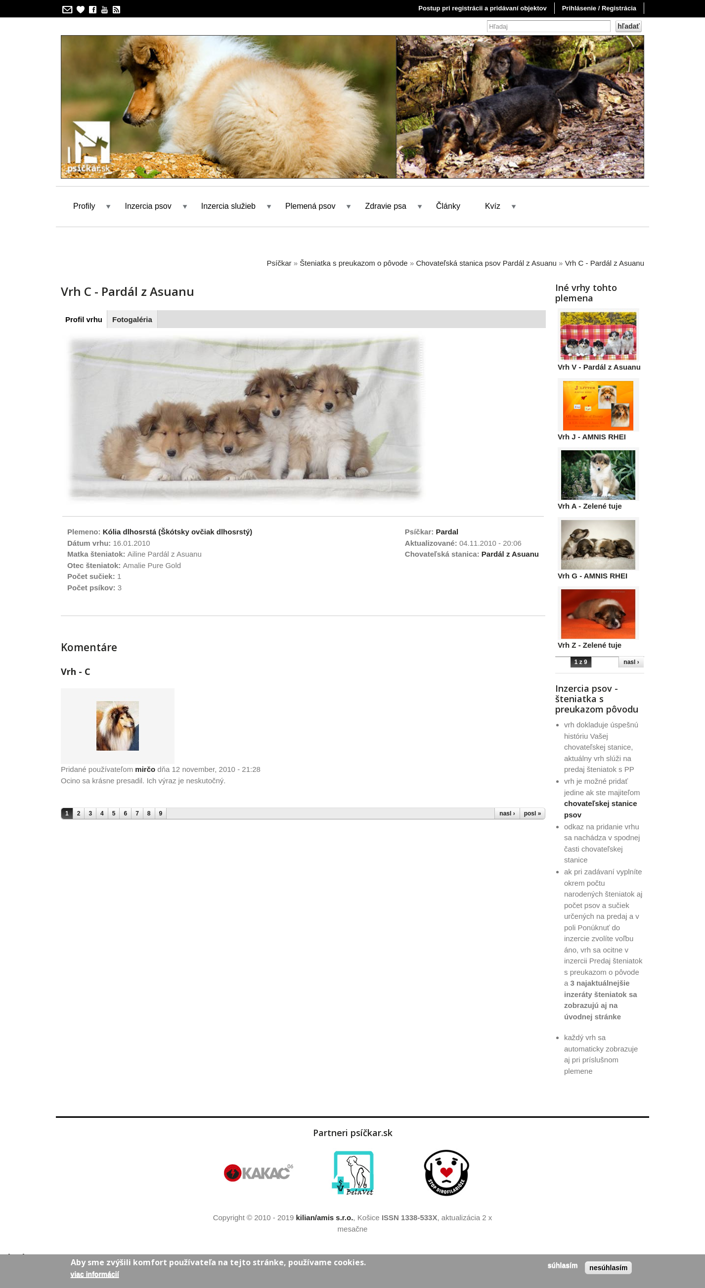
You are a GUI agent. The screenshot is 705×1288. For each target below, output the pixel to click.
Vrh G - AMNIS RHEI (592, 576)
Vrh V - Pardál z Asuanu (599, 367)
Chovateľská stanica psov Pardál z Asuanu (486, 263)
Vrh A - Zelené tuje (590, 506)
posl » (532, 813)
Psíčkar (279, 263)
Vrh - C (75, 671)
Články (448, 206)
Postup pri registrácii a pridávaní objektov (482, 8)
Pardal (447, 531)
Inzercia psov (148, 206)
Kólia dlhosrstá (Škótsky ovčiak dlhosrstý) (178, 531)
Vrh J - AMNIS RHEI (592, 436)
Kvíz (492, 206)
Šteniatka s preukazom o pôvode (353, 263)
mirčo (145, 769)
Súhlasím (563, 1265)
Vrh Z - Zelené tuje (589, 645)
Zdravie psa (385, 206)
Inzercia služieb (228, 206)
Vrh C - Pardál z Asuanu (604, 263)
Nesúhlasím (608, 1268)
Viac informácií (95, 1274)
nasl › (507, 813)
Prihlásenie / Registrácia (599, 8)
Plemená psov (310, 206)
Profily (84, 206)
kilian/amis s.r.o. (324, 1217)
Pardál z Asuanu (510, 554)
